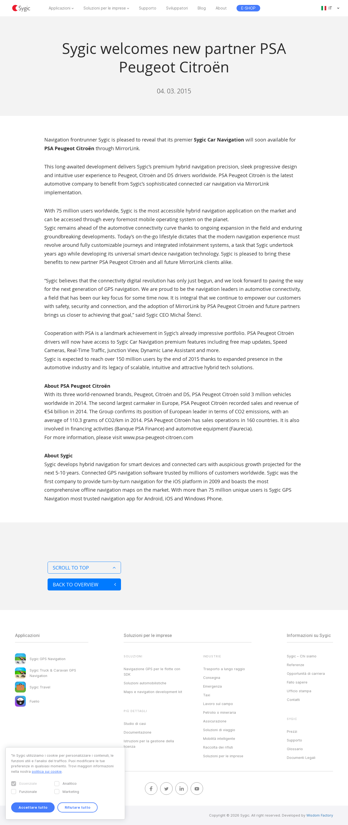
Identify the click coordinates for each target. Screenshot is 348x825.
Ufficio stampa (299, 691)
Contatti (293, 699)
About (221, 8)
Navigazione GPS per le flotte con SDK (152, 671)
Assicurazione (214, 721)
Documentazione (137, 732)
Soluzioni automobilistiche (145, 683)
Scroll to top (84, 567)
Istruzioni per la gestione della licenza (149, 744)
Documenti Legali (301, 757)
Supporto (147, 8)
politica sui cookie (47, 771)
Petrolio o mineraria (219, 712)
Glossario (295, 749)
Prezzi (292, 731)
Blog (202, 8)
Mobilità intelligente (219, 738)
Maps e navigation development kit (153, 691)
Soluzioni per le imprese (104, 8)
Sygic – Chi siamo (301, 656)
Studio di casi (135, 723)
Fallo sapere (297, 682)
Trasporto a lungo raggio (224, 669)
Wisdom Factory (319, 815)
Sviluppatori (177, 8)
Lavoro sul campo (218, 703)
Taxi (206, 695)
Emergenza (212, 686)
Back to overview (84, 584)
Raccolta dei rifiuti (218, 747)
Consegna (211, 677)
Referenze (295, 665)
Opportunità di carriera (306, 673)
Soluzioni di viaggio (219, 730)
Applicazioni (59, 8)
